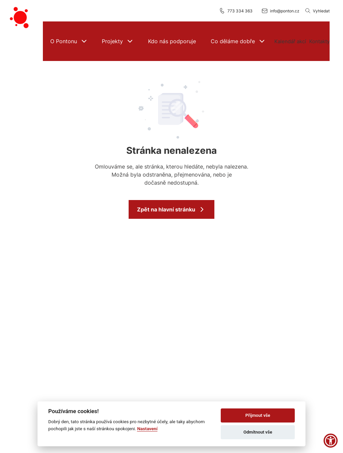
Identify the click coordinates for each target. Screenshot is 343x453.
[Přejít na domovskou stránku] (20, 17)
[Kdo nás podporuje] (172, 41)
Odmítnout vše (258, 432)
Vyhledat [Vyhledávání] (317, 11)
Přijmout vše (258, 415)
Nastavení (147, 428)
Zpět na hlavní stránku (171, 209)
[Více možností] (290, 41)
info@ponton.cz (280, 10)
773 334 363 (236, 10)
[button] (69, 41)
